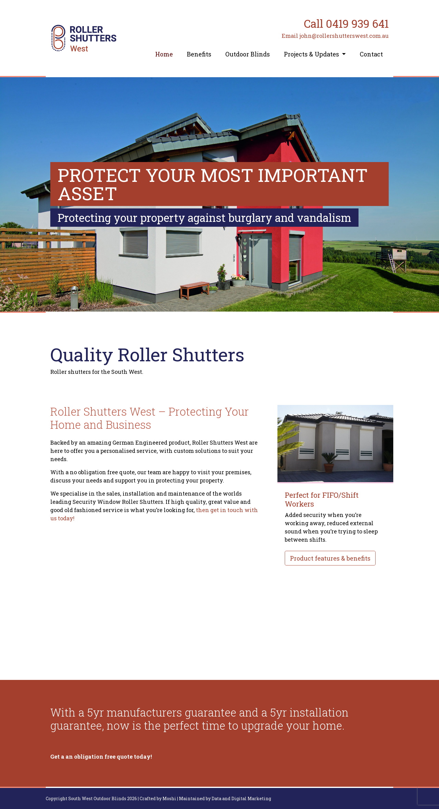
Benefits (199, 54)
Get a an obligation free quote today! (101, 756)
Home (164, 54)
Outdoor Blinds (247, 54)
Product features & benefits (330, 558)
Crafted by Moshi (158, 798)
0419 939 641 (357, 23)
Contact (371, 54)
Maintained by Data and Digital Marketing (225, 798)
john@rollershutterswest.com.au (344, 35)
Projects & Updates (312, 54)
